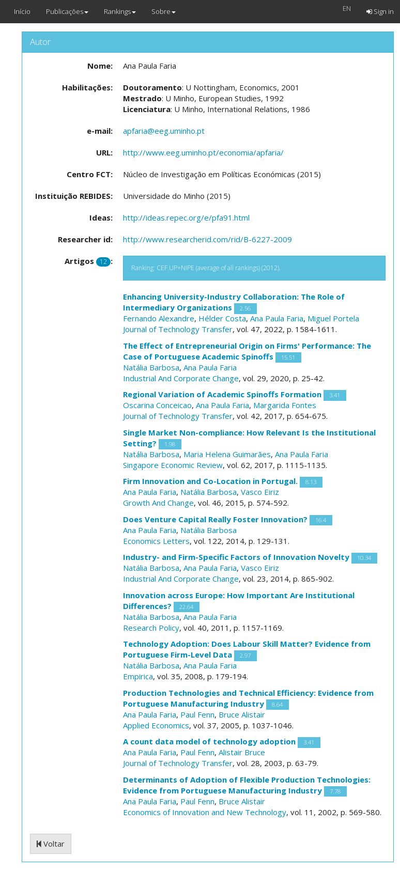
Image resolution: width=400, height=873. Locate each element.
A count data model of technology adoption (209, 741)
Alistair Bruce (242, 752)
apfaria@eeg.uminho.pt (164, 131)
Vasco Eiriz (260, 492)
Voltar (51, 843)
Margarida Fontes (284, 405)
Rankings (120, 11)
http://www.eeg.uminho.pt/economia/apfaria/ (203, 152)
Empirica (138, 676)
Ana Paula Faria (276, 318)
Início (22, 11)
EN (347, 8)
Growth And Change (158, 502)
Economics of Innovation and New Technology (204, 812)
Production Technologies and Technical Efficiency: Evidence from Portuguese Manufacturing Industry (248, 698)
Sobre (163, 11)
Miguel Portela (333, 318)
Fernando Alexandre (158, 318)
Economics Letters (156, 541)
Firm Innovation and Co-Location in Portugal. (210, 481)
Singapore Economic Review (173, 465)
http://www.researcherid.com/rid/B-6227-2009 (207, 239)
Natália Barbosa (151, 367)
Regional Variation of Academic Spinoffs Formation (222, 394)
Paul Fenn (197, 714)
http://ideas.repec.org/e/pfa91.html (186, 217)
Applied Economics (156, 725)
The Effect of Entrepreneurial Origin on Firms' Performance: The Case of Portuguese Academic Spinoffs (247, 351)
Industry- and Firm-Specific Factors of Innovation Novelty (236, 557)
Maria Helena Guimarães (227, 454)
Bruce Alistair (242, 714)
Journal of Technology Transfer (178, 329)
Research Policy (151, 627)
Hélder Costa (222, 318)
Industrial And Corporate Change (181, 378)
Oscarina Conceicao (157, 405)
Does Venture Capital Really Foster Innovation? (215, 519)
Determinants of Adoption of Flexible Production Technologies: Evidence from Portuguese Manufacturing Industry (247, 785)
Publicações (67, 11)
